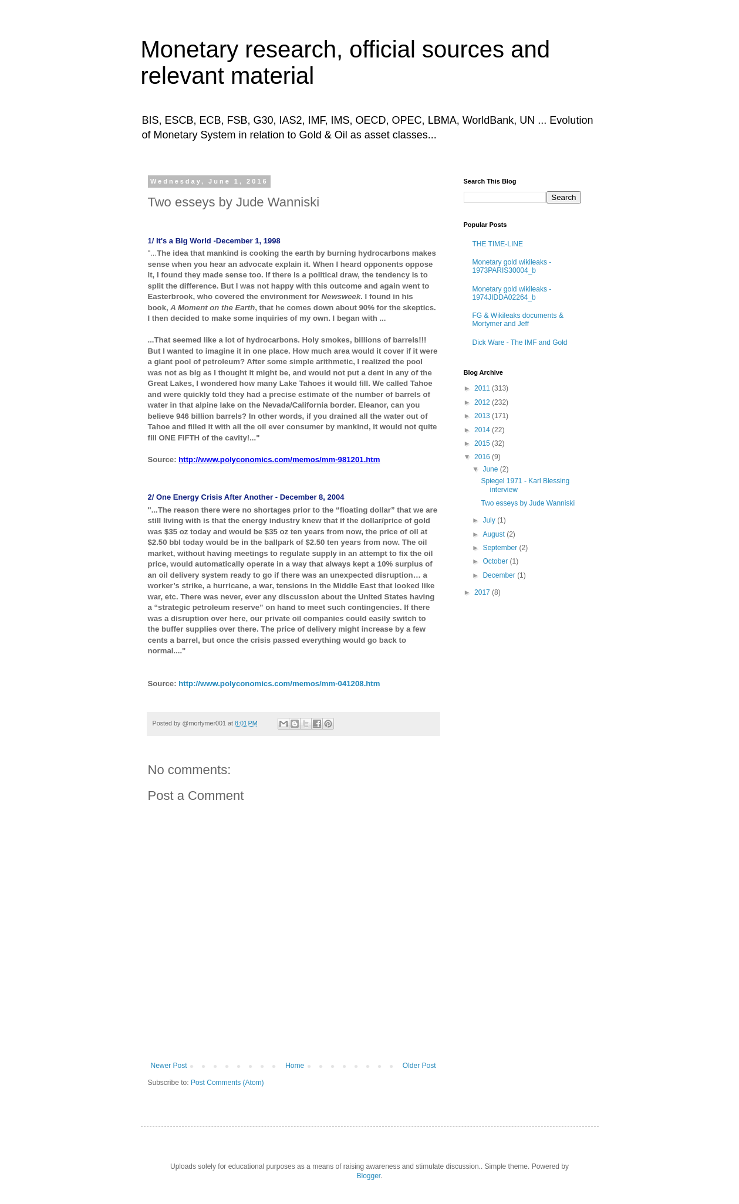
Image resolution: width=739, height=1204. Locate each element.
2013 (483, 416)
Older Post (419, 1065)
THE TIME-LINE (498, 244)
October (495, 561)
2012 (483, 402)
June (491, 469)
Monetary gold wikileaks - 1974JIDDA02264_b (512, 293)
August (494, 534)
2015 (483, 443)
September (500, 548)
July (489, 520)
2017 (483, 592)
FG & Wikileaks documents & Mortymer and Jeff (518, 319)
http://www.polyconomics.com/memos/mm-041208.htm (279, 683)
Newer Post (169, 1065)
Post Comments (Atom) (227, 1082)
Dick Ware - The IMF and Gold (520, 342)
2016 (483, 457)
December (499, 575)
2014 (483, 430)
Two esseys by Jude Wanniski (528, 503)
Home (294, 1065)
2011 (483, 388)
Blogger (368, 1176)
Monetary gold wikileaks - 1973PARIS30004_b (512, 266)
